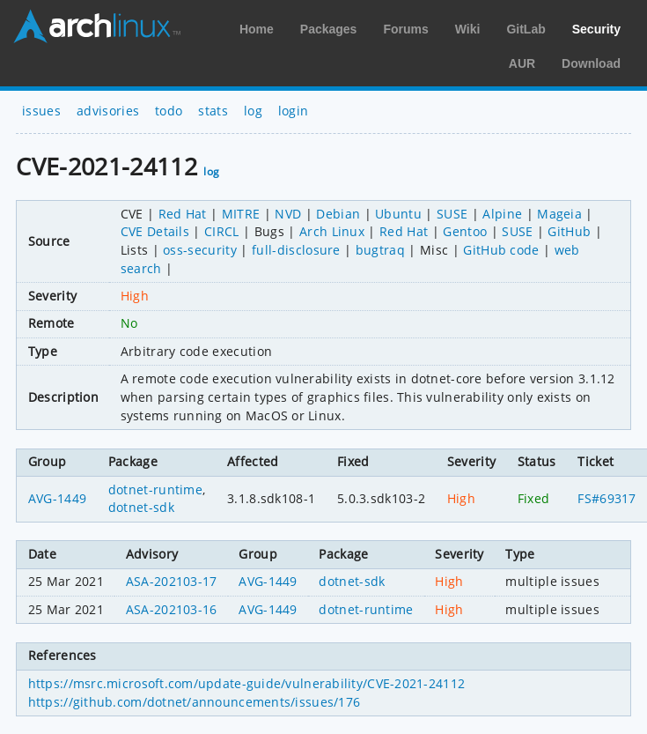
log (253, 110)
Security (596, 29)
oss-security (200, 249)
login (293, 110)
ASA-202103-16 (171, 609)
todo (168, 110)
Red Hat (182, 213)
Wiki (468, 29)
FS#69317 (606, 498)
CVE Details (155, 231)
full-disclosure (296, 249)
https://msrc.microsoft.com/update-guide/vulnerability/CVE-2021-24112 (247, 683)
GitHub (569, 231)
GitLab (525, 29)
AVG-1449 (57, 498)
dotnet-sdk (141, 507)
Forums (405, 29)
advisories (108, 110)
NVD (288, 213)
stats (213, 110)
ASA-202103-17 (171, 581)
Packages (328, 29)
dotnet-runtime (155, 489)
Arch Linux (96, 26)
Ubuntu (398, 213)
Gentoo (465, 231)
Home (256, 29)
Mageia (559, 213)
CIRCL (221, 231)
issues (41, 110)
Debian (338, 213)
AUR (522, 63)
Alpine (502, 213)
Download (591, 63)
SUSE (452, 213)
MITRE (241, 213)
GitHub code (501, 249)
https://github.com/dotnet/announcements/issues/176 (194, 701)
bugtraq (380, 249)
